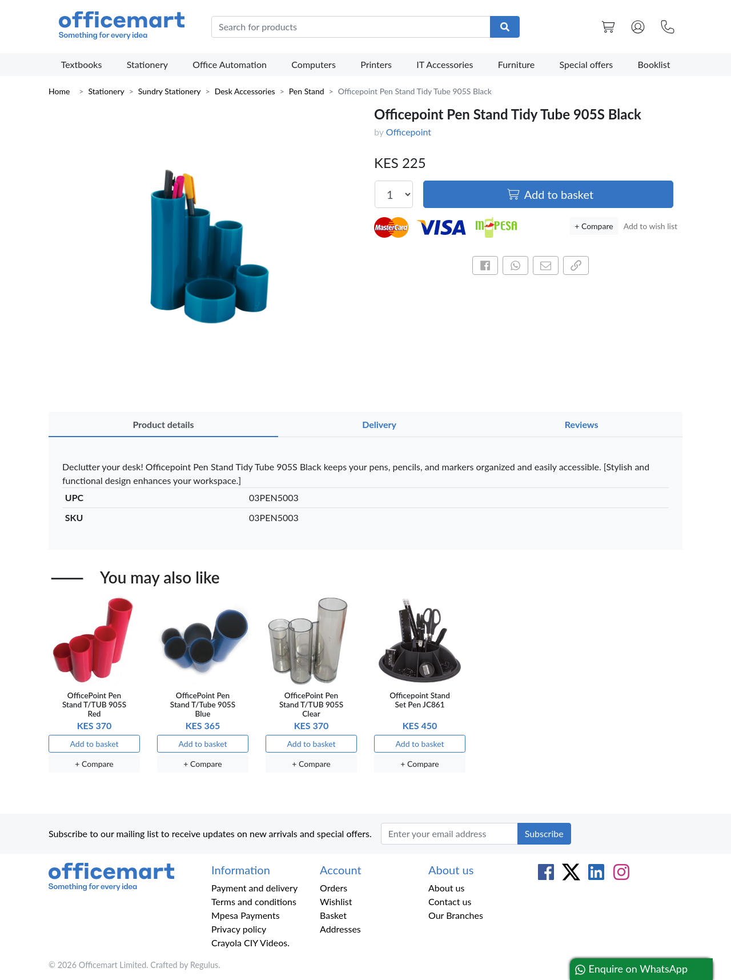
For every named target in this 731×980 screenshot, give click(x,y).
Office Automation (229, 64)
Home (59, 91)
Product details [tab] (163, 424)
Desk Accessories (245, 91)
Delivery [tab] (379, 424)
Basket (333, 915)
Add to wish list (650, 226)
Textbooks (81, 64)
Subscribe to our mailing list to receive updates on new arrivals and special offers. (210, 833)
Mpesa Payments (245, 915)
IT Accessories (444, 64)
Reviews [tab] (582, 424)
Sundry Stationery (169, 91)
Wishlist (336, 901)
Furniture (516, 64)
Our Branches (455, 915)
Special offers (586, 64)
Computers (313, 64)
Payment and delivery (254, 887)
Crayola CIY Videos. (250, 942)
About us (446, 887)
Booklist (654, 64)
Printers (376, 64)
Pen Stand (306, 91)
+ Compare (594, 226)
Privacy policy (238, 928)
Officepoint (408, 131)
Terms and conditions (253, 901)
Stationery (147, 64)
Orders (333, 887)
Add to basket (550, 194)
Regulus (204, 965)
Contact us (449, 901)
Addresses (340, 928)
